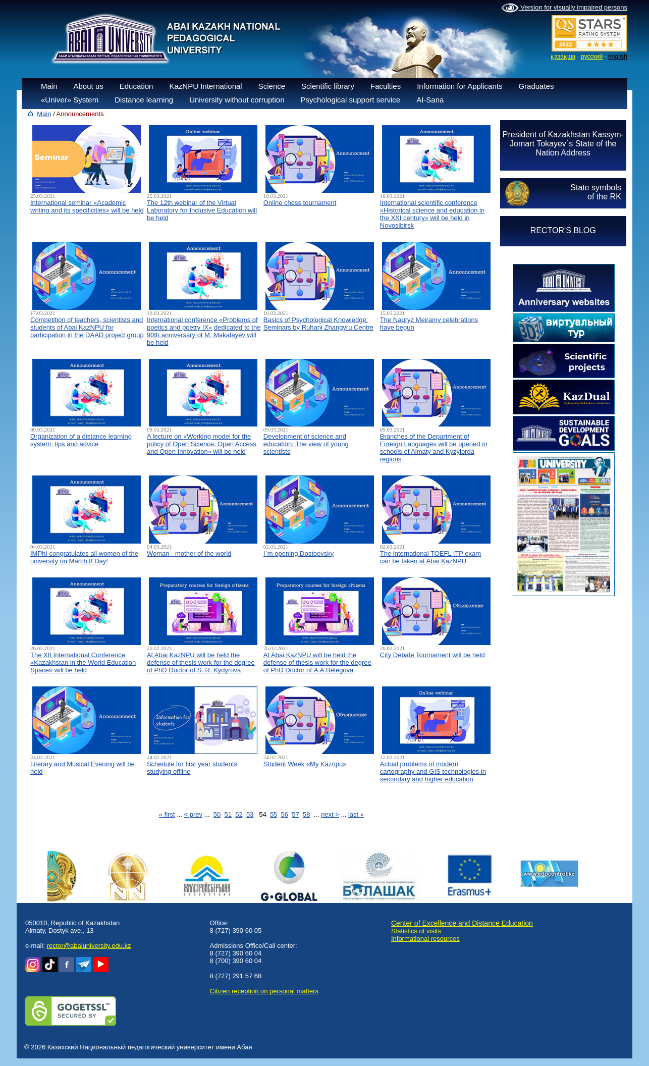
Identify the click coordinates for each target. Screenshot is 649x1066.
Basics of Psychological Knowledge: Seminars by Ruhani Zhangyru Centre (318, 323)
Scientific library (327, 86)
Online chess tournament (300, 202)
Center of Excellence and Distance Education (462, 923)
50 (217, 814)
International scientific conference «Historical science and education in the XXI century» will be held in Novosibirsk (432, 214)
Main (49, 86)
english (617, 56)
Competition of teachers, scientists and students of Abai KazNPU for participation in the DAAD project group (87, 327)
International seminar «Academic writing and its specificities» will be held (87, 206)
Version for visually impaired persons (564, 8)
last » (356, 814)
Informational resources (425, 938)
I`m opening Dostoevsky (298, 553)
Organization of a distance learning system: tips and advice (81, 440)
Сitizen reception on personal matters (264, 991)
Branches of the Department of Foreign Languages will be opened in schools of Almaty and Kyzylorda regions (434, 448)
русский (592, 56)
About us (88, 86)
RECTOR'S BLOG (563, 230)
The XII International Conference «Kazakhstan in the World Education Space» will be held (83, 662)
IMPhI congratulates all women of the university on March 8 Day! (84, 557)
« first (167, 814)
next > (330, 814)
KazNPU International (205, 86)
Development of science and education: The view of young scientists (306, 444)
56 (284, 814)
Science (271, 86)
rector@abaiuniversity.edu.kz (89, 945)
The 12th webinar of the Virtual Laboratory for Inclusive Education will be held (202, 210)
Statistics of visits (416, 931)
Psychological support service (351, 99)
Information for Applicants (459, 86)
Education (136, 86)
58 (306, 814)
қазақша (563, 56)
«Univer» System (69, 99)
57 (295, 814)
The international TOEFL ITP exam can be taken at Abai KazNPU (430, 557)
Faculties (385, 86)
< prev (193, 814)
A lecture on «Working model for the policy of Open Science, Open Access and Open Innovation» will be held (201, 444)
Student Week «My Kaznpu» (305, 764)
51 (227, 814)
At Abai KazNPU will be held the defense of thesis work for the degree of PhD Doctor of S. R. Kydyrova (201, 662)
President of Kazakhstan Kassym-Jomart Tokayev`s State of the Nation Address (563, 143)
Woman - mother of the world (189, 553)
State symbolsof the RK (595, 192)
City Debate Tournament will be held (432, 655)
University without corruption (236, 99)
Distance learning (144, 99)
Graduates (536, 86)
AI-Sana (430, 99)
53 (249, 814)
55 (273, 814)
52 (238, 814)
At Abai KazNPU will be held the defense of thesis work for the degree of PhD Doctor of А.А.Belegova (317, 662)
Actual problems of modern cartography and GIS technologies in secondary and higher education (433, 771)
